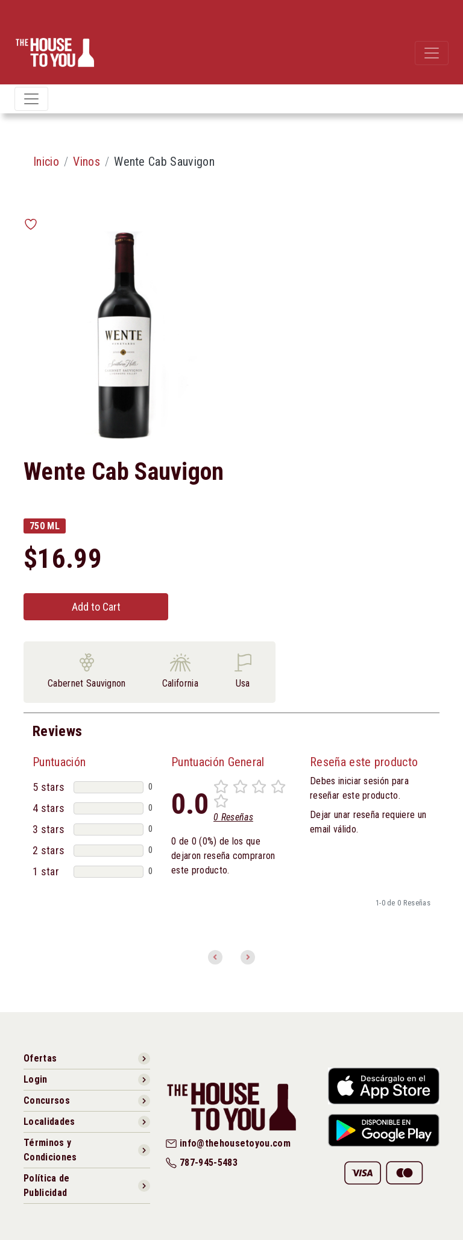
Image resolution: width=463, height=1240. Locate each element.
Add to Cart (96, 606)
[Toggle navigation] (432, 53)
